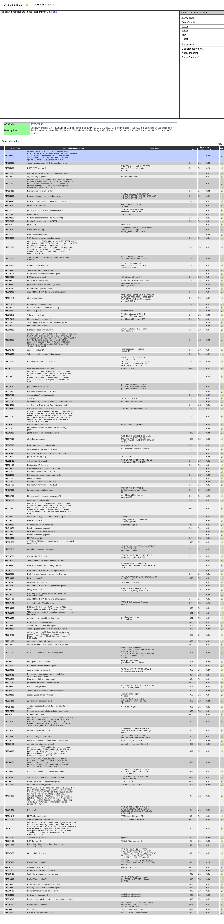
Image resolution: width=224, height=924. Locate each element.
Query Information (44, 4)
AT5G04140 (9, 298)
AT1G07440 (9, 454)
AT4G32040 (9, 913)
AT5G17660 (9, 531)
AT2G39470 (9, 521)
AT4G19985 (9, 173)
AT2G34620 (9, 429)
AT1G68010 (9, 280)
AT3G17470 (9, 603)
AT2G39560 (9, 535)
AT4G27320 (9, 707)
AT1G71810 (9, 304)
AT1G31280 (9, 838)
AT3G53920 (9, 330)
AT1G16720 (9, 496)
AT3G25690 (9, 196)
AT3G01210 (9, 571)
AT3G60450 (9, 891)
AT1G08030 (9, 662)
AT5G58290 (9, 695)
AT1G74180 (9, 205)
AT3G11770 (9, 845)
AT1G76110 (9, 595)
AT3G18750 (9, 556)
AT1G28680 (9, 884)
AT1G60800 (9, 277)
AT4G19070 (9, 528)
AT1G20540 (9, 560)
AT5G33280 (9, 354)
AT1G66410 (9, 910)
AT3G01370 (9, 315)
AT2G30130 (9, 741)
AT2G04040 (9, 816)
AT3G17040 (9, 319)
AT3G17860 (9, 701)
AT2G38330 (9, 326)
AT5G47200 (9, 862)
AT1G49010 (9, 308)
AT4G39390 (9, 731)
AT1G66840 (9, 566)
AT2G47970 (9, 871)
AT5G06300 (9, 781)
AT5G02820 (9, 777)
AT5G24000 (9, 472)
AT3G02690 (9, 292)
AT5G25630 (9, 322)
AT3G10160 (9, 230)
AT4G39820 (9, 629)
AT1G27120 (9, 395)
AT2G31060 (9, 785)
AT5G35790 (9, 449)
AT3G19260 (9, 578)
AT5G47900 (9, 221)
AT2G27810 (9, 549)
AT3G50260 (9, 771)
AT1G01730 (9, 829)
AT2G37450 (9, 599)
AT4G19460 (9, 888)
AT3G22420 (9, 461)
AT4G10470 (9, 377)
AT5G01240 (9, 582)
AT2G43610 (9, 714)
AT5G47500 (9, 445)
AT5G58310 (9, 590)
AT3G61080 (9, 289)
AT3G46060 (9, 879)
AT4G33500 (9, 482)
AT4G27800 (9, 490)
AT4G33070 (9, 613)
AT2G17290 (9, 653)
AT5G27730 (9, 485)
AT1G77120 (9, 439)
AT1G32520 (9, 340)
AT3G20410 (9, 744)
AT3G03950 (9, 618)
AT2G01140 (9, 867)
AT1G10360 (9, 387)
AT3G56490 (9, 687)
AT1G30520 (9, 177)
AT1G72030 (9, 405)
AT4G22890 (9, 215)
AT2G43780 (9, 635)
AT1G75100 (9, 258)
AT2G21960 (9, 247)
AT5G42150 (9, 666)
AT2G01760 (9, 350)
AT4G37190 (9, 796)
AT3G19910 (9, 622)
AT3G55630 (9, 168)
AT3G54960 (9, 810)
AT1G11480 (9, 641)
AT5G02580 (9, 679)
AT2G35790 (9, 722)
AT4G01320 (9, 368)
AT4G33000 (9, 265)
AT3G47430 (9, 224)
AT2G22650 (9, 475)
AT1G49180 (9, 500)
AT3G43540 (9, 392)
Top (3, 919)
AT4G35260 (9, 895)
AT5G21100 (9, 235)
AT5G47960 (9, 904)
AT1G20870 (9, 468)
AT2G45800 (9, 517)
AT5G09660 (9, 285)
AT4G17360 (9, 478)
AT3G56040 (9, 408)
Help (205, 12)
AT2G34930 (9, 645)
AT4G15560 (9, 361)
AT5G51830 (9, 433)
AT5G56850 (9, 156)
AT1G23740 (9, 402)
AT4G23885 (9, 508)
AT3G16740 (9, 899)
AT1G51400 (9, 465)
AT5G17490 (9, 841)
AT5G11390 (9, 819)
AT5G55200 (9, 525)
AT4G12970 (9, 398)
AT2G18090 (9, 608)
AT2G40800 (9, 751)
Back (183, 12)
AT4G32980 (9, 311)
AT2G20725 (9, 274)
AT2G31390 (9, 682)
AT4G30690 (9, 270)
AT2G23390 (9, 416)
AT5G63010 (9, 691)
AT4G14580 (9, 737)
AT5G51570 (9, 542)
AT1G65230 (9, 218)
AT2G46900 (9, 762)
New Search (194, 12)
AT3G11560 (9, 538)
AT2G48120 (9, 457)
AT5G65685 (9, 238)
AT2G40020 (9, 201)
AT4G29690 (9, 626)
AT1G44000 (9, 184)
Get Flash (52, 12)
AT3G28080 (9, 586)
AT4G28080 (9, 163)
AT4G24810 (9, 191)
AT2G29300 (9, 574)
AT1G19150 (9, 210)
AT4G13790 (9, 874)
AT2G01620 (9, 425)
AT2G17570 (9, 711)
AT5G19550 (9, 670)
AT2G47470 (9, 853)
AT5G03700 (9, 675)
